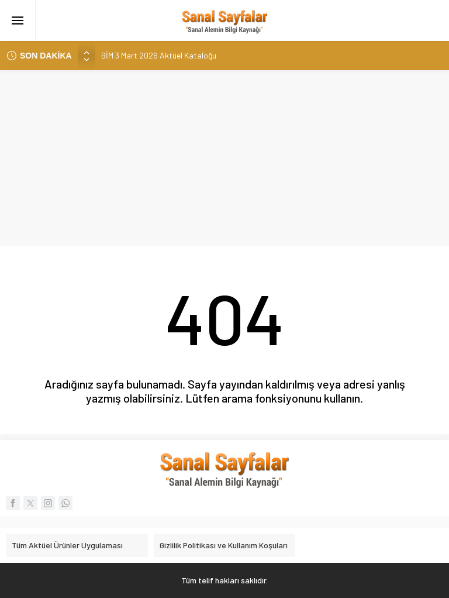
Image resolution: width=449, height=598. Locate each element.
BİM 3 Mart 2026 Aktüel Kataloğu (158, 55)
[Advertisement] (224, 158)
